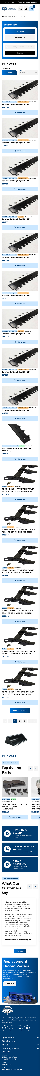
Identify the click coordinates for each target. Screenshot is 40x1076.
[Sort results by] (28, 72)
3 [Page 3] (24, 721)
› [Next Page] (29, 721)
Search (20, 53)
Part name (20, 31)
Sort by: (22, 70)
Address (4, 1055)
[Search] (20, 47)
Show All (20, 951)
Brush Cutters (6, 799)
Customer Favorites (10, 763)
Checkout (10, 984)
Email (3, 1067)
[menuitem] (20, 1037)
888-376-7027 (7, 1064)
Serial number (20, 37)
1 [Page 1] (14, 721)
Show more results (20, 710)
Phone (4, 1062)
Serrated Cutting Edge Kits (9, 102)
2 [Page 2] (19, 721)
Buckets (22, 16)
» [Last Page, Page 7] (34, 721)
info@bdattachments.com (12, 1069)
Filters (9, 73)
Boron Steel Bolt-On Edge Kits (10, 446)
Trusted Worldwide (10, 879)
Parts (15, 16)
